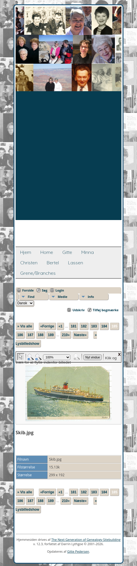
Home (46, 252)
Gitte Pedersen (78, 551)
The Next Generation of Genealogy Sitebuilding (86, 539)
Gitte (67, 252)
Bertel (53, 262)
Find (31, 296)
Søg (44, 290)
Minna (87, 252)
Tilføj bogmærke (106, 310)
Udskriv (78, 310)
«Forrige (47, 326)
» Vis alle (24, 326)
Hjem (25, 252)
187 (30, 335)
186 (20, 335)
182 (84, 326)
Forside (28, 290)
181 (73, 326)
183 (94, 326)
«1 (60, 326)
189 (51, 335)
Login (59, 290)
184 (104, 326)
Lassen (75, 262)
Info (91, 296)
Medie (62, 296)
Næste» (80, 335)
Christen (28, 262)
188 (41, 335)
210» (66, 335)
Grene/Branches (38, 273)
